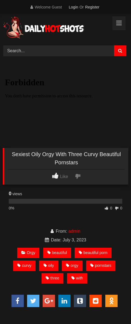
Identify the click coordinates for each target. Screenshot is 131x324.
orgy (72, 265)
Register (92, 7)
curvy (24, 265)
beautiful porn (93, 252)
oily (48, 265)
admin (74, 231)
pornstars (100, 265)
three (52, 278)
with (77, 278)
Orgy (28, 252)
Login (73, 7)
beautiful (57, 252)
